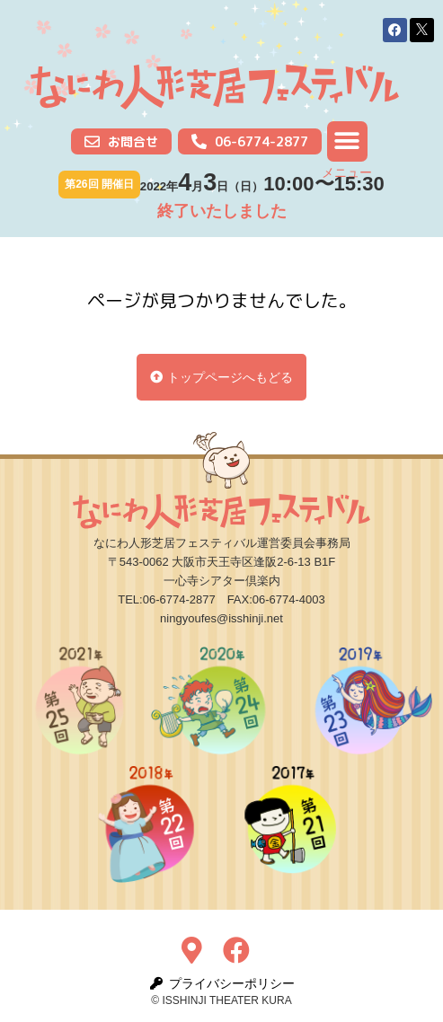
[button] (395, 30)
